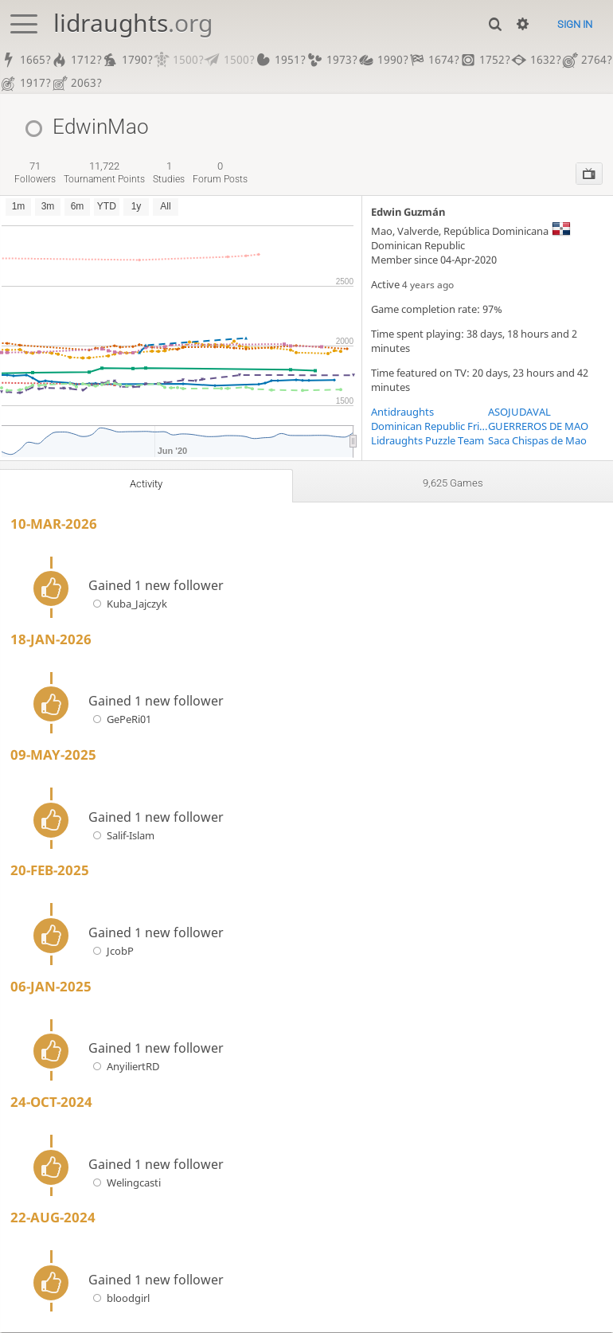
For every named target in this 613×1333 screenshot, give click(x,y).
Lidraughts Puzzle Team (427, 441)
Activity (145, 485)
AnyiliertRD (123, 1068)
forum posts (220, 173)
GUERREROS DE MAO (538, 427)
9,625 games (453, 484)
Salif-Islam (121, 836)
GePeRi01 (119, 720)
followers (35, 173)
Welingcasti (124, 1183)
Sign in (574, 24)
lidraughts (133, 22)
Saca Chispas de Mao (537, 441)
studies (169, 173)
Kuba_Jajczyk (127, 604)
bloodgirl (119, 1299)
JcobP (111, 951)
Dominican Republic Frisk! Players (429, 427)
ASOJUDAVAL (519, 412)
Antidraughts (402, 412)
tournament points (104, 173)
